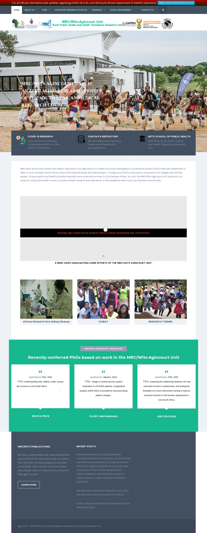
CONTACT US (147, 10)
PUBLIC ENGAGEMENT (120, 10)
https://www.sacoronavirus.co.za (176, 3)
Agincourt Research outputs (71, 10)
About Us (30, 10)
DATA (46, 10)
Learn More (28, 484)
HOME (17, 10)
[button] (136, 10)
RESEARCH (98, 10)
